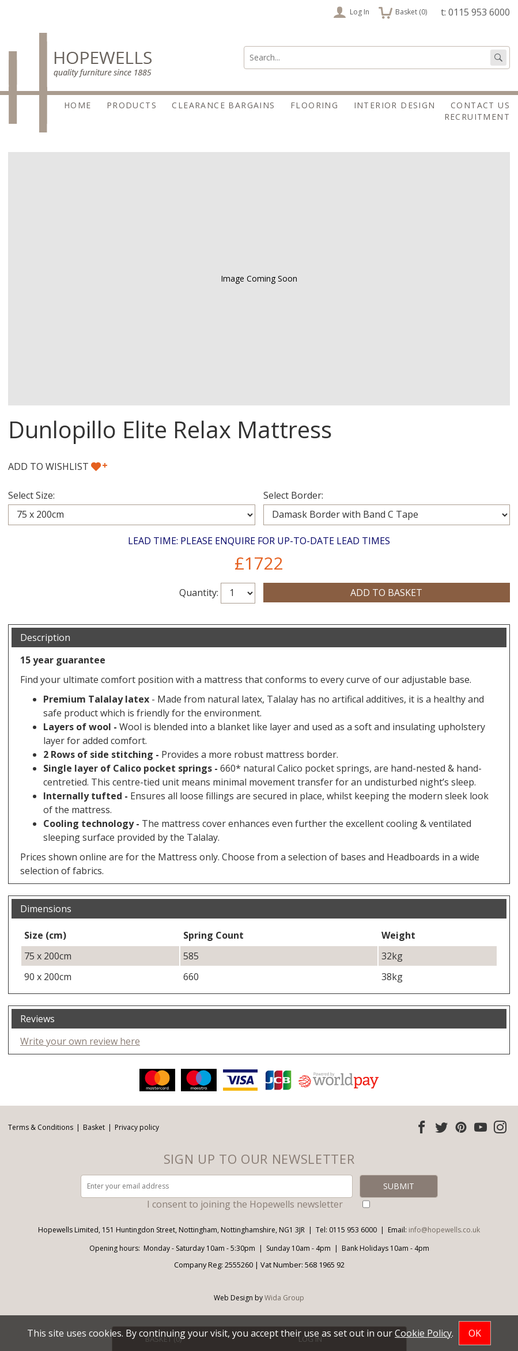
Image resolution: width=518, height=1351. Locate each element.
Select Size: (31, 495)
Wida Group (284, 1298)
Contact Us (480, 105)
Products (132, 105)
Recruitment (477, 116)
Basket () (403, 12)
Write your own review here (80, 1041)
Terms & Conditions (40, 1127)
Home (78, 105)
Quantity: (198, 592)
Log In (351, 12)
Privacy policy (137, 1127)
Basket (94, 1127)
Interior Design (395, 105)
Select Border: (293, 495)
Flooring (314, 105)
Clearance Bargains (223, 105)
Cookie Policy (423, 1333)
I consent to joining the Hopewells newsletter (245, 1204)
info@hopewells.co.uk (444, 1230)
